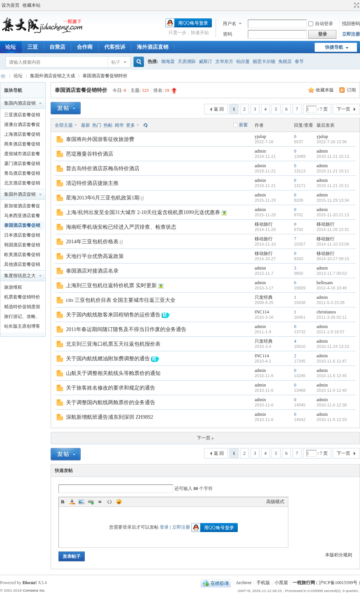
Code (109, 501)
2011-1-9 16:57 (330, 332)
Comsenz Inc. (33, 590)
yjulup (260, 136)
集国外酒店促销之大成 (52, 75)
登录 (164, 527)
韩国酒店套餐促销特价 (22, 246)
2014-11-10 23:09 (332, 244)
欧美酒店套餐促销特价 (22, 255)
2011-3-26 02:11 (331, 317)
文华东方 (224, 61)
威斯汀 (205, 61)
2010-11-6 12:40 (331, 390)
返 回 (219, 109)
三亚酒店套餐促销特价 (22, 116)
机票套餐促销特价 (22, 297)
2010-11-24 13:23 (332, 346)
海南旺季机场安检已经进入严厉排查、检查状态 (121, 227)
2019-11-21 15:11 (332, 171)
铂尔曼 (243, 61)
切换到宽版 (355, 5)
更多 (130, 125)
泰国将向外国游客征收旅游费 (100, 139)
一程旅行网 (3, 75)
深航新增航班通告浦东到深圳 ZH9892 (109, 417)
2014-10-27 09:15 (332, 258)
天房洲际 (187, 61)
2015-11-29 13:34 (332, 200)
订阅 (351, 90)
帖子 (115, 62)
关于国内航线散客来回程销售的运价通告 (113, 315)
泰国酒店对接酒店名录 (92, 271)
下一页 (343, 109)
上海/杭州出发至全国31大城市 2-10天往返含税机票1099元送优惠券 (143, 212)
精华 (119, 125)
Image (81, 501)
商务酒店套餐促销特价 (22, 145)
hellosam (324, 282)
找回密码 (351, 23)
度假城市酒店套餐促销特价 (22, 155)
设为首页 (11, 5)
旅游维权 (13, 287)
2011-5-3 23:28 (330, 302)
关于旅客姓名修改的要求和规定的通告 (110, 388)
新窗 (243, 124)
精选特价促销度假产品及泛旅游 (22, 308)
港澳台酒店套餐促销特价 (22, 125)
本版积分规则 (338, 555)
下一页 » (205, 438)
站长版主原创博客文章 (22, 327)
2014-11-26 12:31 (332, 229)
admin (260, 151)
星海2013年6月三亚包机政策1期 (103, 198)
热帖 (108, 125)
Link (90, 501)
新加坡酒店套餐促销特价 (22, 207)
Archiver (244, 582)
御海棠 (168, 61)
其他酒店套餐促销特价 (22, 265)
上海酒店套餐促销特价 (22, 135)
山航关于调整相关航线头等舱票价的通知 (113, 373)
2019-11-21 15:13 (332, 156)
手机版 (263, 582)
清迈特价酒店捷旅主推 (92, 183)
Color (72, 501)
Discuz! (29, 582)
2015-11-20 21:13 (332, 215)
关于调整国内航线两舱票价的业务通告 (110, 402)
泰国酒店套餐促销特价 (105, 75)
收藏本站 (31, 5)
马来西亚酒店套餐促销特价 (22, 216)
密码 (227, 34)
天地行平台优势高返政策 (95, 256)
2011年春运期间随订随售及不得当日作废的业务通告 (126, 329)
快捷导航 (334, 47)
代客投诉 (114, 47)
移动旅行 (264, 224)
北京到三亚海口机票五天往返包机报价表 (113, 344)
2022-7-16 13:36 (331, 141)
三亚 (32, 47)
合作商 (85, 47)
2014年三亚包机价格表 (92, 241)
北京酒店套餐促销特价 (22, 184)
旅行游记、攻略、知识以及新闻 (22, 317)
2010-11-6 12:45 (331, 375)
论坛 (18, 75)
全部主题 (64, 125)
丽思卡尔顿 (264, 61)
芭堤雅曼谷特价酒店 (89, 154)
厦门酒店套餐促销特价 (22, 164)
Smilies (119, 501)
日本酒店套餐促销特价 (22, 236)
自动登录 (320, 23)
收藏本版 (325, 90)
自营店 (57, 47)
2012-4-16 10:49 (331, 288)
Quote (100, 501)
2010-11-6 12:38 (331, 405)
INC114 (262, 312)
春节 (299, 61)
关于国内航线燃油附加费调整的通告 (108, 358)
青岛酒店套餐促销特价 (22, 174)
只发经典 (264, 297)
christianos (326, 312)
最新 (85, 125)
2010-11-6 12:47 (331, 361)
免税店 (285, 61)
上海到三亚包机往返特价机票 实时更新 (111, 285)
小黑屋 (281, 582)
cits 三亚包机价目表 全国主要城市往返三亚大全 (121, 300)
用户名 (229, 23)
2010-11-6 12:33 (331, 419)
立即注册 (351, 34)
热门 (96, 125)
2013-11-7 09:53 (331, 273)
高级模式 (275, 501)
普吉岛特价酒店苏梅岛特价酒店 (103, 168)
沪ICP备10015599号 (338, 582)
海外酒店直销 (152, 47)
